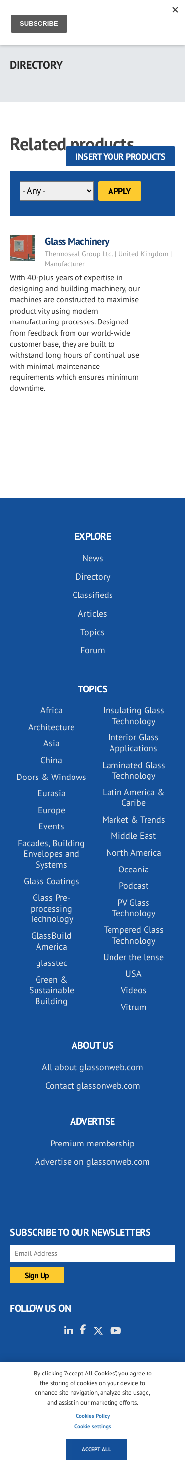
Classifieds (93, 594)
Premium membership (92, 1143)
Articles (92, 613)
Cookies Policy (93, 1415)
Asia (51, 743)
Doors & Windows (51, 776)
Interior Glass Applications (133, 743)
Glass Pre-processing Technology (51, 908)
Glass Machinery (77, 241)
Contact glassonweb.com (92, 1085)
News (92, 558)
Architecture (51, 727)
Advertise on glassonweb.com (92, 1161)
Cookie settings (92, 1426)
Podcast (133, 885)
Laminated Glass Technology (133, 770)
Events (51, 826)
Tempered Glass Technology (134, 935)
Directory (92, 576)
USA (133, 973)
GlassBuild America (51, 941)
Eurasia (51, 793)
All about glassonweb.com (92, 1067)
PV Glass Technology (133, 908)
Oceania (133, 869)
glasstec (51, 962)
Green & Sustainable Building (51, 990)
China (51, 760)
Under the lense (133, 956)
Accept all (96, 1449)
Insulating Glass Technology (133, 715)
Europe (51, 810)
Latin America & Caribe (134, 797)
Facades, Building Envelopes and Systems (51, 853)
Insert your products (120, 156)
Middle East (133, 835)
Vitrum (134, 1006)
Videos (134, 990)
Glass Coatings (51, 881)
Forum (92, 650)
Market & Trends (133, 819)
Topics (92, 632)
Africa (51, 710)
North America (133, 852)
